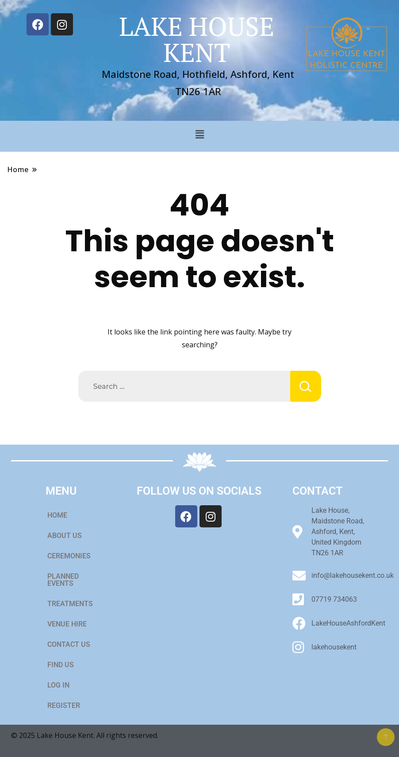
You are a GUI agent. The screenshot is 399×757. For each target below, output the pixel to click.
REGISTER (63, 705)
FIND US (60, 665)
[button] (199, 134)
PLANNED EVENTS (63, 580)
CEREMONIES (73, 556)
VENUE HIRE (71, 624)
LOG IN (58, 685)
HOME (57, 515)
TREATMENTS (70, 603)
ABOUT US (64, 535)
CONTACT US (68, 644)
